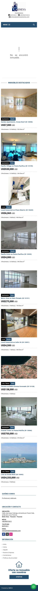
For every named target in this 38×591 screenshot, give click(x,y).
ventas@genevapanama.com (11, 530)
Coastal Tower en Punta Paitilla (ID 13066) (16, 430)
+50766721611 (25, 15)
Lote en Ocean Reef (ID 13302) (12, 474)
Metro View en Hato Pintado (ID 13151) (15, 298)
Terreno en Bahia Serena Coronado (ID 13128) (18, 386)
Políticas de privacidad (10, 558)
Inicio (4, 544)
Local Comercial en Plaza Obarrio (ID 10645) (17, 210)
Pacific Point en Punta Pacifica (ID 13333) (16, 254)
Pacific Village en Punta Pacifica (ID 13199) (17, 166)
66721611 (13, 15)
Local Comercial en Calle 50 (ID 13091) (15, 342)
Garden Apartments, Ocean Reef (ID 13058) (17, 122)
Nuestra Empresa (8, 552)
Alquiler (5, 550)
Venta (5, 547)
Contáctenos (7, 555)
